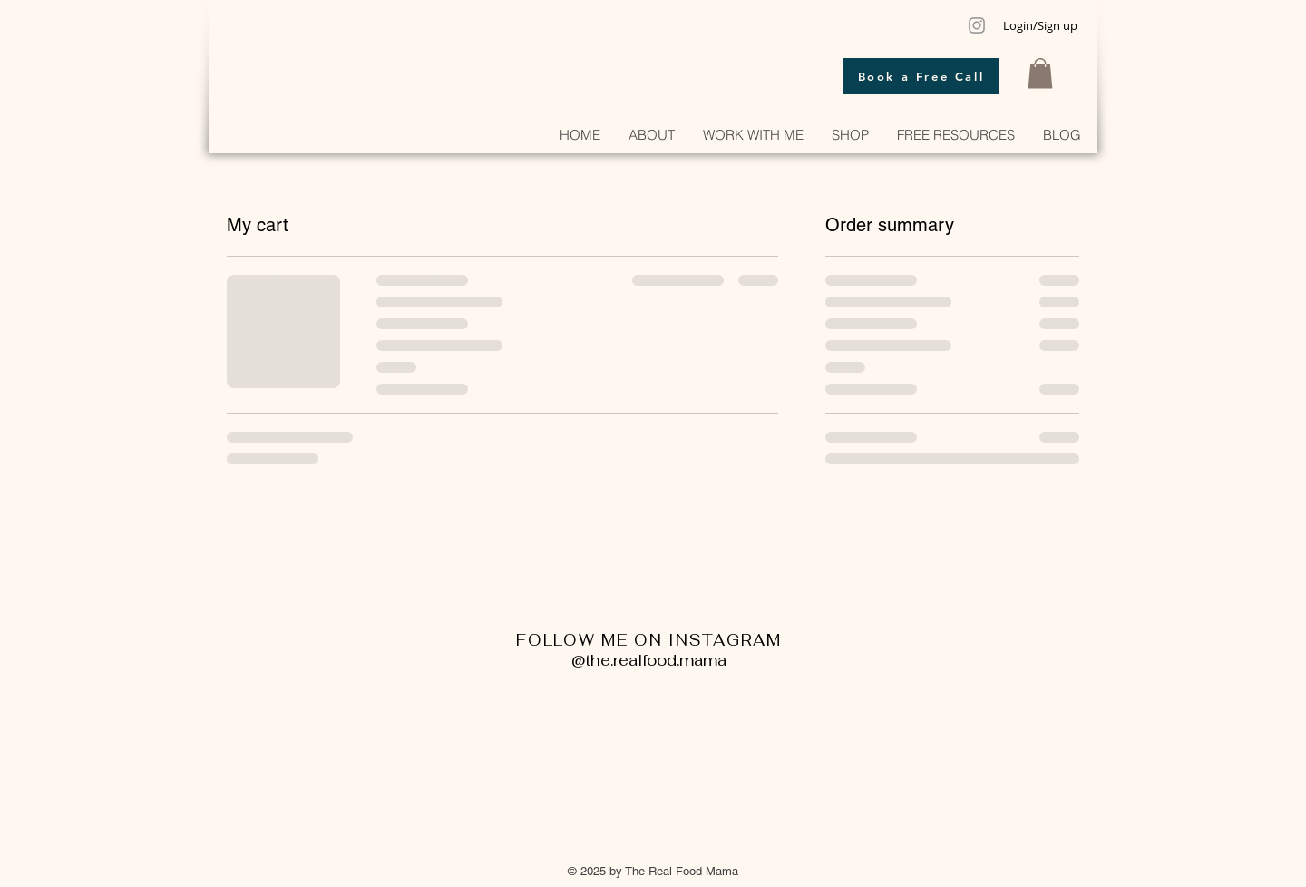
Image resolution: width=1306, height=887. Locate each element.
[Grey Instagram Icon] (977, 25)
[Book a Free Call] (921, 76)
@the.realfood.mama (648, 660)
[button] (1040, 73)
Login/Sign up (1040, 25)
